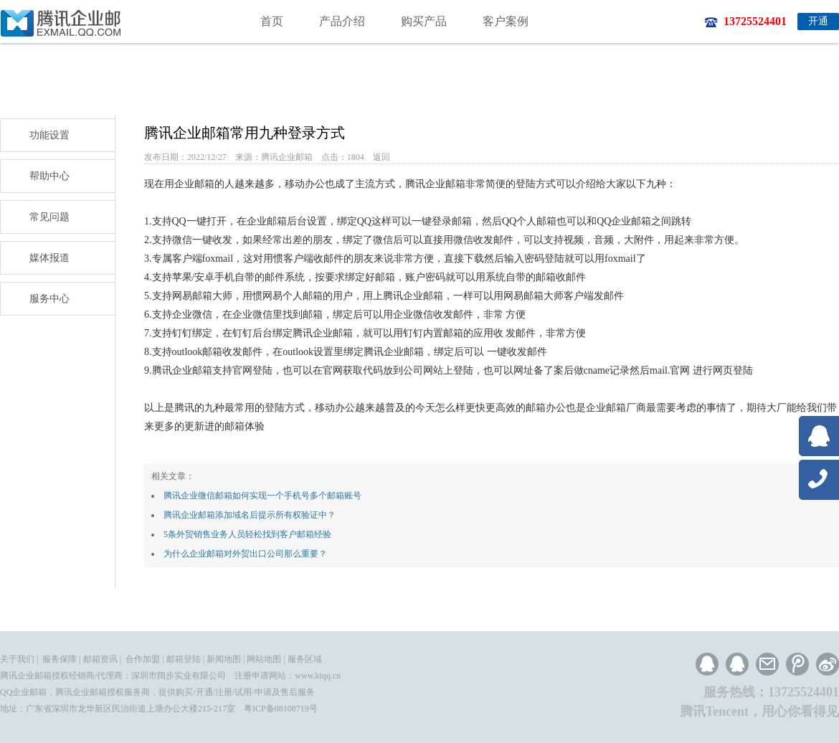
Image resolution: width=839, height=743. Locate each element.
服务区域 (305, 659)
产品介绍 (342, 21)
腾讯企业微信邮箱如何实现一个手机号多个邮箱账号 (262, 496)
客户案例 (505, 21)
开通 (818, 21)
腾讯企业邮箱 (26, 676)
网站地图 (264, 659)
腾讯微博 (797, 664)
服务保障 (59, 659)
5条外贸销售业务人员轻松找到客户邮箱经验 (247, 534)
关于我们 (17, 659)
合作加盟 (142, 659)
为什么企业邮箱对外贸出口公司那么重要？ (245, 554)
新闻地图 (224, 659)
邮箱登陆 (183, 659)
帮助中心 (49, 176)
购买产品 (424, 21)
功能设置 (49, 135)
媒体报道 (49, 257)
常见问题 (49, 217)
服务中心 (49, 298)
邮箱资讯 (100, 659)
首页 (271, 21)
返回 (381, 157)
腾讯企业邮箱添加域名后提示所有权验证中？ (249, 515)
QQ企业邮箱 (23, 692)
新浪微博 (827, 664)
